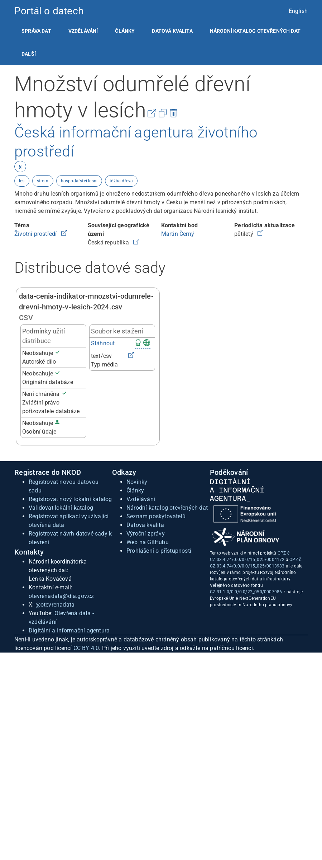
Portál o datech (48, 11)
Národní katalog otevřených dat (167, 507)
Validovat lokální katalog (61, 507)
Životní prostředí (36, 233)
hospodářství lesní (79, 180)
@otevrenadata (55, 604)
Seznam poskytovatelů (156, 516)
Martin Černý (177, 233)
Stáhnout (103, 343)
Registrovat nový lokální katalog (70, 499)
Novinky (136, 481)
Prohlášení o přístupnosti (158, 550)
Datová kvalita (172, 31)
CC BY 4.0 (86, 648)
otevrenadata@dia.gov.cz (61, 596)
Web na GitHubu (147, 542)
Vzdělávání (83, 31)
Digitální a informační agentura (69, 630)
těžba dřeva (121, 180)
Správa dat (36, 31)
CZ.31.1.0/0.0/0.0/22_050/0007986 (246, 591)
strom (43, 180)
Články (125, 31)
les (22, 180)
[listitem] (36, 30)
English (298, 11)
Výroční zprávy (145, 533)
